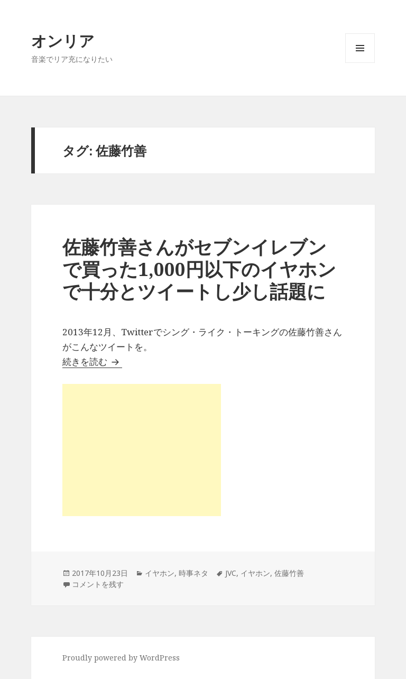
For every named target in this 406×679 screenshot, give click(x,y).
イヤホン (159, 573)
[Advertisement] (141, 450)
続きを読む (92, 361)
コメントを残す (98, 584)
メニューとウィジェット (360, 62)
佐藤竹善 (289, 573)
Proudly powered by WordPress (121, 658)
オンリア (63, 40)
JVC (230, 573)
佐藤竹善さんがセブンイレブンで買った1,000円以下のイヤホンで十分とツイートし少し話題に (199, 269)
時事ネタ (193, 573)
